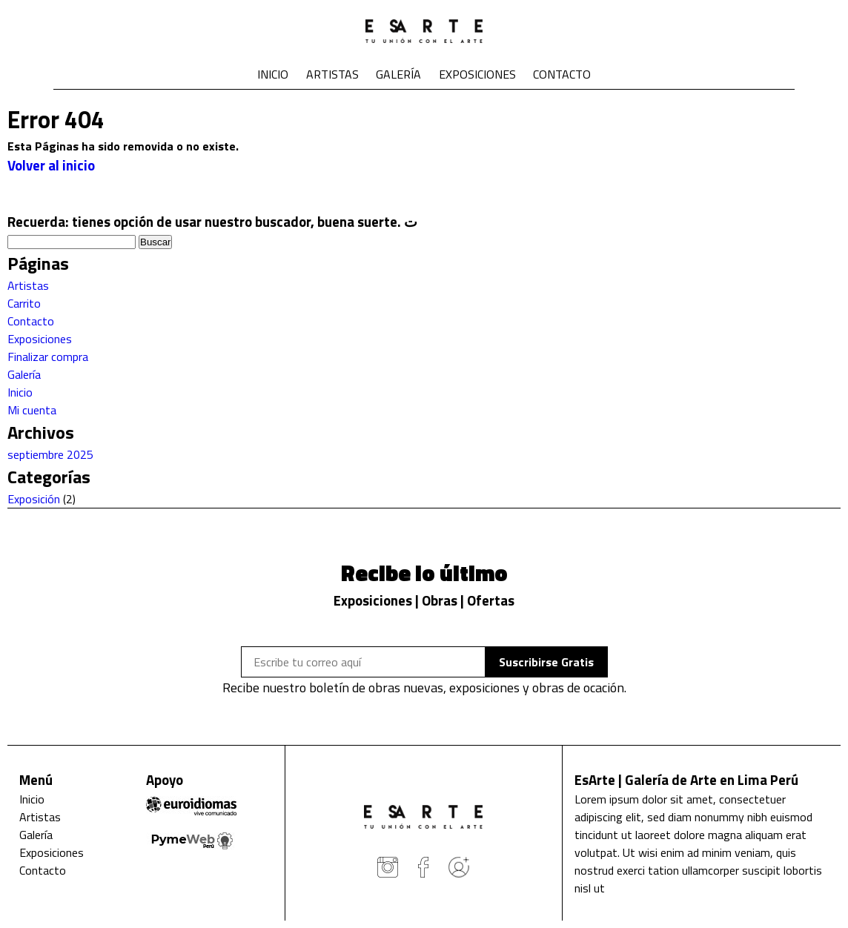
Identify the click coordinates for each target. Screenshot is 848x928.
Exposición (33, 499)
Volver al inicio (51, 165)
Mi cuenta (31, 410)
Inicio (272, 74)
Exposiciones (477, 74)
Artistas (332, 74)
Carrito (24, 303)
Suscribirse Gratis (546, 662)
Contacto (562, 74)
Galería (398, 74)
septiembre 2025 (50, 454)
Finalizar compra (47, 356)
